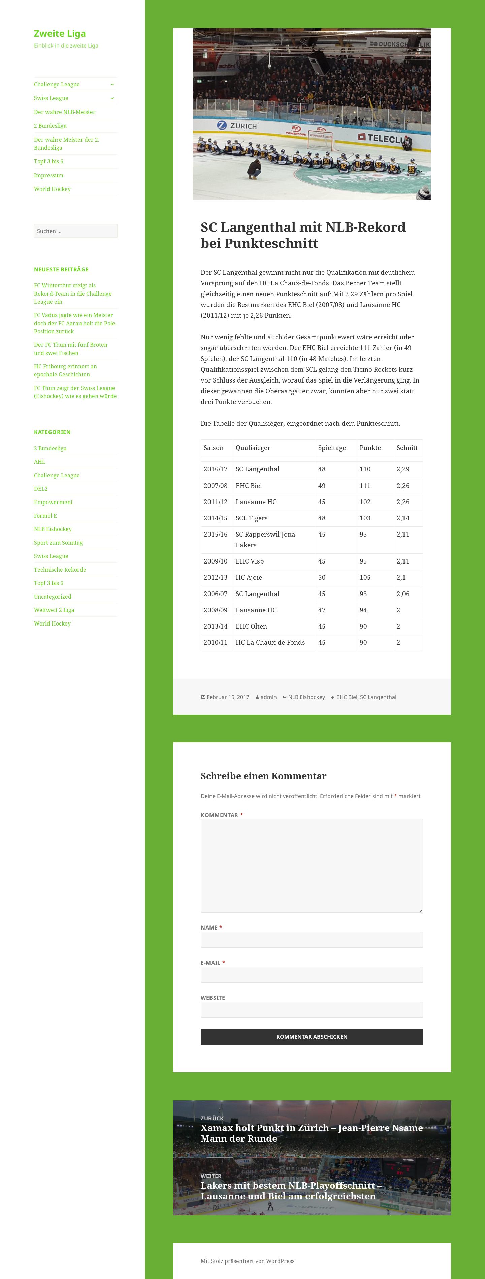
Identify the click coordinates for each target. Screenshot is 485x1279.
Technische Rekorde (60, 569)
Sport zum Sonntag (58, 542)
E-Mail (213, 962)
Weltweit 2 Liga (54, 610)
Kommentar (222, 815)
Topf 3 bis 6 (48, 161)
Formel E (45, 515)
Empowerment (53, 502)
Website (213, 997)
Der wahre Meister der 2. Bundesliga (66, 143)
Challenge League (57, 84)
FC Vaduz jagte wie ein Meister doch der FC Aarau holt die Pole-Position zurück (75, 323)
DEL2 (41, 488)
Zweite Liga (60, 33)
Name (212, 927)
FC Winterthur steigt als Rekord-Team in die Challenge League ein (73, 293)
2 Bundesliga (50, 125)
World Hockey (52, 189)
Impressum (48, 175)
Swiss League (51, 98)
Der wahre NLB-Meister (65, 112)
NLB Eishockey (53, 529)
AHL (39, 461)
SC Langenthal (378, 697)
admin (269, 697)
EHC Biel (346, 697)
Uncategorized (52, 596)
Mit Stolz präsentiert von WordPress (247, 1261)
